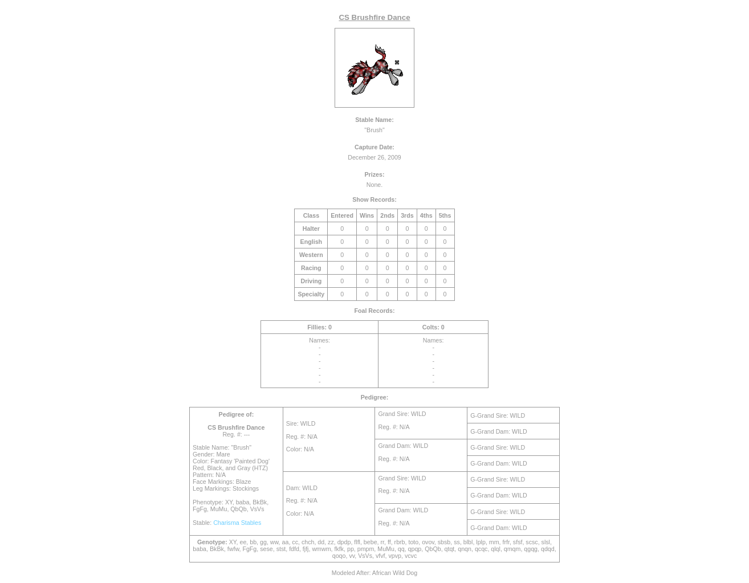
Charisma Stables (237, 522)
